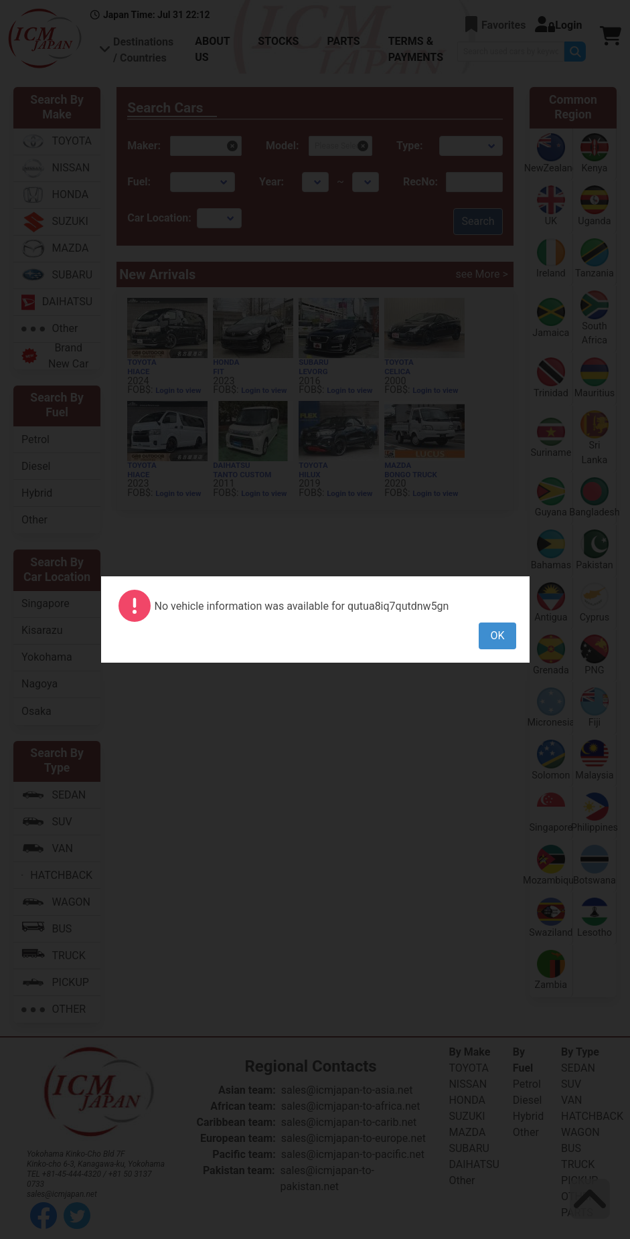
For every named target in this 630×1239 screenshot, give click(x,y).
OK (497, 635)
